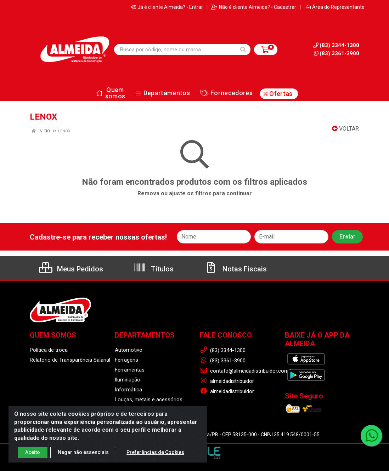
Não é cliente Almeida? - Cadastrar (253, 7)
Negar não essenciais (83, 455)
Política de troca (49, 350)
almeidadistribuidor (227, 381)
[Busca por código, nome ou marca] (175, 49)
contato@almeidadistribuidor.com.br (247, 371)
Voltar (345, 128)
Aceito (32, 455)
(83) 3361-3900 (336, 53)
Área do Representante (335, 7)
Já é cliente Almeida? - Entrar (167, 7)
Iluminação (127, 380)
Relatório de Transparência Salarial (70, 360)
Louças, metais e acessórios (148, 399)
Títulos (153, 269)
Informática (128, 389)
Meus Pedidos (71, 269)
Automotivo (128, 350)
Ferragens (126, 360)
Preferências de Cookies (155, 455)
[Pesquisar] (243, 49)
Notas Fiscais (235, 269)
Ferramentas (130, 370)
